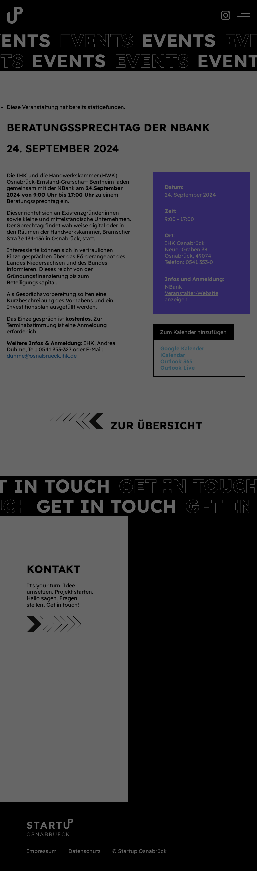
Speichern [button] (129, 495)
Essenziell (57, 452)
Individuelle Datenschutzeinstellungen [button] (128, 515)
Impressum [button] (163, 529)
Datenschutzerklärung (170, 430)
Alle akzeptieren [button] (128, 475)
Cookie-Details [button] (97, 529)
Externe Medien (189, 452)
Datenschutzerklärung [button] (132, 529)
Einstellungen (139, 436)
